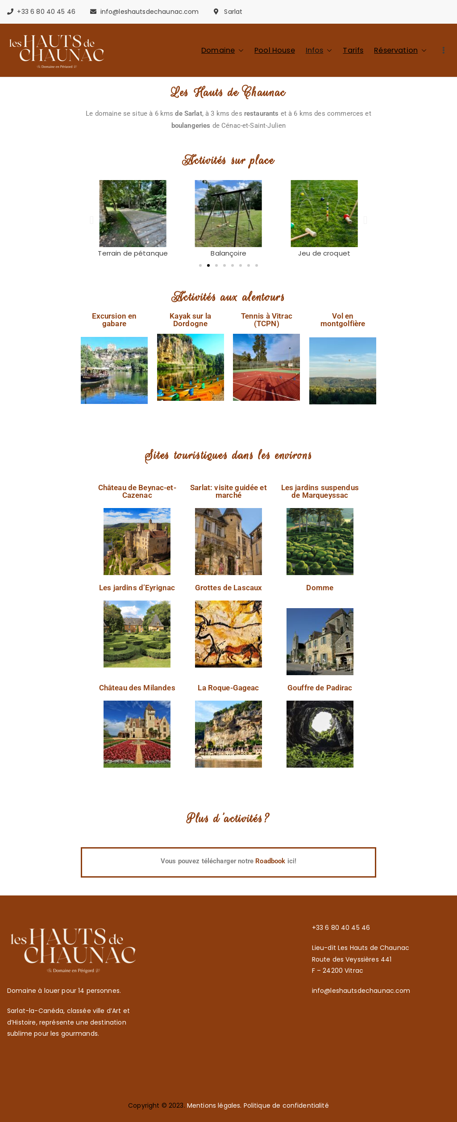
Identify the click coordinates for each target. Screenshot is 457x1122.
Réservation (400, 50)
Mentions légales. (215, 1105)
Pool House (274, 50)
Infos (319, 50)
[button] (239, 50)
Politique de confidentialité (286, 1105)
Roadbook (271, 861)
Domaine (222, 50)
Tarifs (353, 50)
